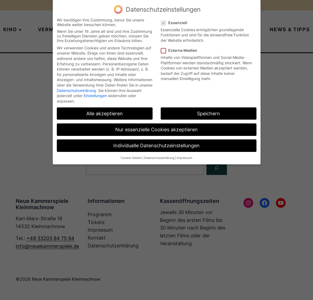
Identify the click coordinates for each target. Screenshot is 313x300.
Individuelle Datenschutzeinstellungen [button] (156, 145)
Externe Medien (181, 50)
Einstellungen (95, 95)
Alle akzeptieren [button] (104, 113)
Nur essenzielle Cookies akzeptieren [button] (156, 129)
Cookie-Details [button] (131, 158)
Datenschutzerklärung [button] (159, 158)
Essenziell (176, 22)
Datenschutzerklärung (76, 90)
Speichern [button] (208, 113)
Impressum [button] (184, 158)
